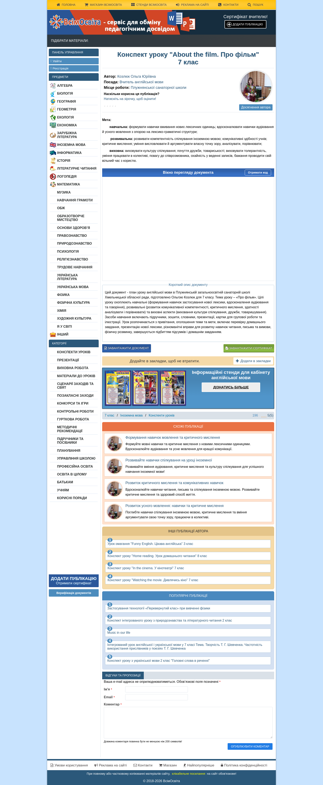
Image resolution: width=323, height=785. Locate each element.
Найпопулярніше (198, 765)
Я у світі (64, 326)
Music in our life (118, 632)
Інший (62, 334)
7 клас (109, 415)
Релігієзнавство (72, 259)
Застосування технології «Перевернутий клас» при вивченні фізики (158, 608)
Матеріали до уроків (76, 376)
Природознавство (74, 243)
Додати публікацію (248, 24)
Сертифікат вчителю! (245, 16)
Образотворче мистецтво (70, 218)
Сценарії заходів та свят (75, 385)
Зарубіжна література (67, 134)
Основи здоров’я (73, 228)
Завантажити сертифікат (249, 348)
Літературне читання (76, 168)
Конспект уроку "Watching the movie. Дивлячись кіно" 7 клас (153, 580)
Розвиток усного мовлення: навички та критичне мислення (174, 506)
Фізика (63, 295)
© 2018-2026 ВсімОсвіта (161, 781)
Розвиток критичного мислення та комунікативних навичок (174, 483)
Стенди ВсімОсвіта (149, 5)
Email (109, 697)
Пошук (255, 5)
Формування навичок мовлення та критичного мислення (172, 437)
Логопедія (67, 176)
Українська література (67, 277)
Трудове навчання (74, 267)
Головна (66, 5)
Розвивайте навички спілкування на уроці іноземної (168, 460)
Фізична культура (73, 302)
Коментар (113, 704)
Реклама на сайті (192, 5)
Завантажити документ (126, 348)
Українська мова (73, 287)
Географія (66, 101)
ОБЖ (61, 208)
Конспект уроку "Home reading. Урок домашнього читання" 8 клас (157, 556)
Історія (63, 160)
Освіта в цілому (72, 474)
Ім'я (108, 689)
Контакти (228, 5)
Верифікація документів (73, 593)
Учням (63, 490)
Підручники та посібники (70, 440)
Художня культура (74, 318)
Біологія (65, 93)
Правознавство (72, 235)
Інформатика (69, 153)
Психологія (68, 251)
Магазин (168, 765)
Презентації (68, 360)
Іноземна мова (71, 145)
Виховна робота (72, 368)
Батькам (65, 482)
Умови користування (69, 765)
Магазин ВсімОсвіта (103, 5)
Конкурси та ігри (72, 403)
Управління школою (76, 458)
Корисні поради (72, 498)
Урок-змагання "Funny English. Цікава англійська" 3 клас (150, 544)
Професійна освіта (75, 466)
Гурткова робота (73, 419)
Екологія (65, 117)
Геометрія (66, 109)
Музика (64, 192)
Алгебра (65, 85)
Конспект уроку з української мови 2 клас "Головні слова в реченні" (158, 660)
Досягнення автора (255, 107)
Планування (68, 450)
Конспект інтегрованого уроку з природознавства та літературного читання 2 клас (169, 620)
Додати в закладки (253, 361)
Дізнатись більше (231, 387)
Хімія (61, 310)
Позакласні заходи (75, 395)
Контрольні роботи (75, 411)
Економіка (67, 125)
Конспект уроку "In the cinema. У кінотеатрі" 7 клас (146, 568)
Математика (68, 184)
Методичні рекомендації (69, 429)
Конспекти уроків (73, 352)
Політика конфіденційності (244, 765)
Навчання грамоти (75, 200)
